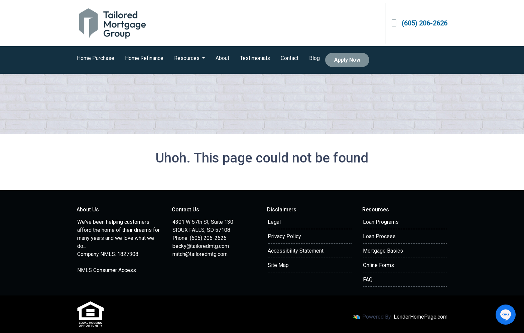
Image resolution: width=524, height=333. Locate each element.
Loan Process (379, 236)
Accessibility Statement (295, 251)
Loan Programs (381, 222)
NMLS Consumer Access (106, 270)
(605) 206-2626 (419, 23)
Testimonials (255, 58)
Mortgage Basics (383, 251)
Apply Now (347, 60)
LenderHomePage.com (420, 317)
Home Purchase (95, 58)
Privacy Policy (284, 236)
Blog (314, 58)
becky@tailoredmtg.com (200, 246)
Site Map (278, 265)
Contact (289, 58)
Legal (274, 222)
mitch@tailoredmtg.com (200, 254)
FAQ (368, 279)
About (222, 58)
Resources (187, 58)
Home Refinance (144, 58)
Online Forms (378, 265)
